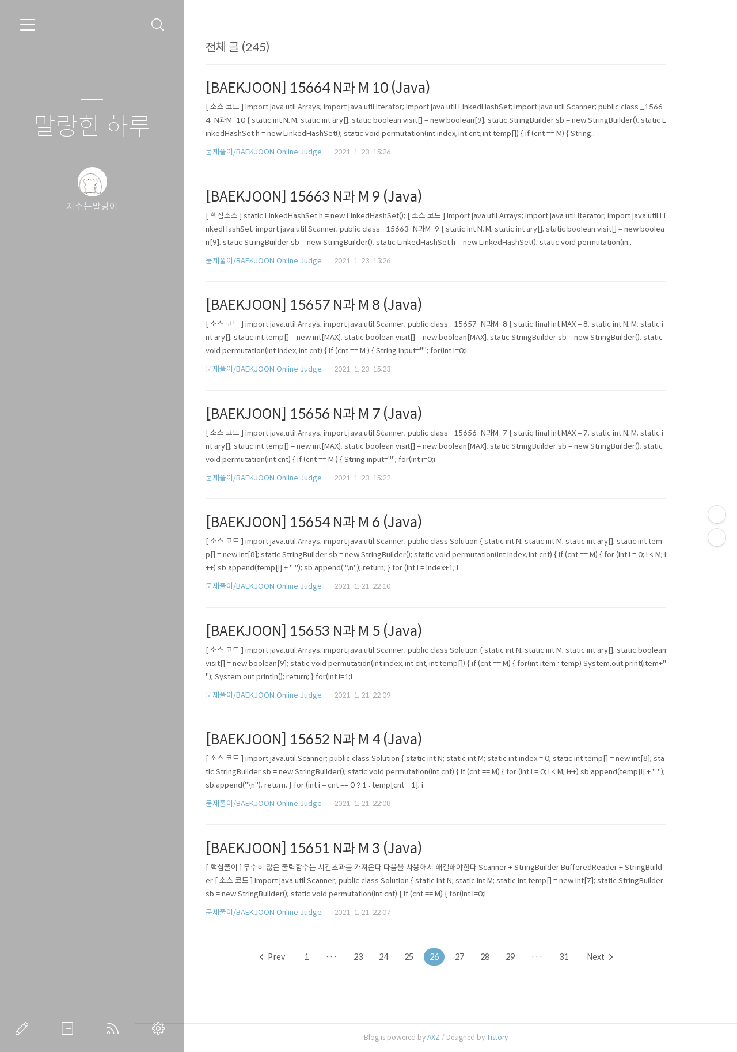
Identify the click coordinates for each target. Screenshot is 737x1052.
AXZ (451, 1037)
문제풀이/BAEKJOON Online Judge (281, 152)
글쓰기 (24, 1028)
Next (617, 957)
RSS (115, 1028)
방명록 (69, 1028)
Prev (289, 957)
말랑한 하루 (92, 127)
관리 (160, 1028)
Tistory (514, 1037)
